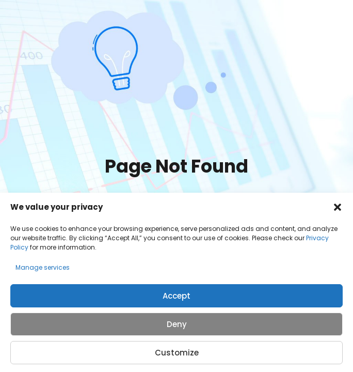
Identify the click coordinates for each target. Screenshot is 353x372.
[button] (337, 207)
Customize (177, 352)
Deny (177, 324)
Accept (176, 295)
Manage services (42, 267)
